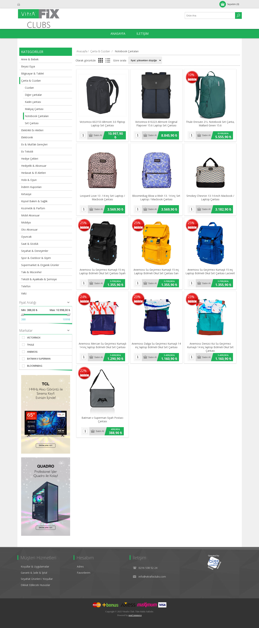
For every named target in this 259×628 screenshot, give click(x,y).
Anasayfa (81, 51)
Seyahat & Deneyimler (34, 251)
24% (83, 298)
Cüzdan (29, 87)
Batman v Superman (38, 358)
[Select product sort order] (145, 60)
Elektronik (27, 137)
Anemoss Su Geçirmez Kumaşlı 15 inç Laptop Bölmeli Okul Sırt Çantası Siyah (103, 273)
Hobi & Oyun (29, 180)
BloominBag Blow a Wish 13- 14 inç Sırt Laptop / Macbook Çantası (157, 198)
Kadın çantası (33, 102)
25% (83, 224)
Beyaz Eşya (28, 66)
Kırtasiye (26, 194)
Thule (30, 344)
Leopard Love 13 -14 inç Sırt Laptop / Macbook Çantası (102, 198)
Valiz (24, 293)
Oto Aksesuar (29, 229)
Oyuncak (26, 236)
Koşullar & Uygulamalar (35, 566)
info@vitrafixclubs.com (152, 576)
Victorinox (33, 337)
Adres (80, 566)
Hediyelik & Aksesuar (33, 165)
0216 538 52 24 (148, 568)
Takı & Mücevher (31, 272)
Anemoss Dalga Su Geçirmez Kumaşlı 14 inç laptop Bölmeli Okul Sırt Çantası (157, 347)
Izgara (100, 60)
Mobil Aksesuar (30, 215)
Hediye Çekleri (29, 158)
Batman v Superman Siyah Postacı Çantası (103, 422)
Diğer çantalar (33, 95)
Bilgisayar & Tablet (32, 73)
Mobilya (26, 222)
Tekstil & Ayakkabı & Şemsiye (39, 279)
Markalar (26, 330)
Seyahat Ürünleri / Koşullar (37, 579)
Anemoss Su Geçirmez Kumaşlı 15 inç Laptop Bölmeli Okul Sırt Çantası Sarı (157, 273)
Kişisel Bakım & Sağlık (34, 201)
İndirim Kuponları (31, 187)
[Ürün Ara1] (210, 15)
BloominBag (34, 365)
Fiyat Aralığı (27, 302)
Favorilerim (83, 572)
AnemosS (32, 351)
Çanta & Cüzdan (31, 80)
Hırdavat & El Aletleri (33, 173)
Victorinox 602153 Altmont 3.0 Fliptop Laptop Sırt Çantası (102, 124)
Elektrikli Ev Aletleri (32, 130)
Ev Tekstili (27, 151)
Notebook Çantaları (37, 116)
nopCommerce (135, 615)
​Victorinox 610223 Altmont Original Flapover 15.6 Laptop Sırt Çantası (157, 124)
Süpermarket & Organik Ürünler (40, 265)
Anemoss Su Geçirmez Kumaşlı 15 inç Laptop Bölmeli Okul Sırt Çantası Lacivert (211, 273)
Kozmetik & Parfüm (33, 208)
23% (137, 298)
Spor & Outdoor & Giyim (36, 258)
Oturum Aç (27, 4)
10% (192, 75)
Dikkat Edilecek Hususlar (35, 585)
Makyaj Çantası (34, 109)
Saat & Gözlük (29, 243)
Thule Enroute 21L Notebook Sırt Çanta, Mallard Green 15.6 (211, 124)
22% (83, 373)
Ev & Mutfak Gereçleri (34, 144)
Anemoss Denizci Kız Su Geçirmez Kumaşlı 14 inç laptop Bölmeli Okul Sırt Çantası (211, 349)
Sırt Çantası (32, 123)
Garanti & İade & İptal (34, 572)
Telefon (25, 286)
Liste (108, 60)
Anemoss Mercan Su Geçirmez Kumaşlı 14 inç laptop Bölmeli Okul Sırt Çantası (102, 347)
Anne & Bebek (30, 59)
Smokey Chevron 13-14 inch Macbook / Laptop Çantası (211, 198)
